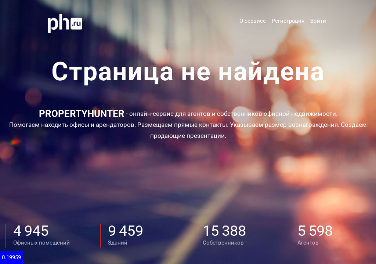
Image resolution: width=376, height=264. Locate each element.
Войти (318, 21)
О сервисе (252, 21)
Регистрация (288, 21)
